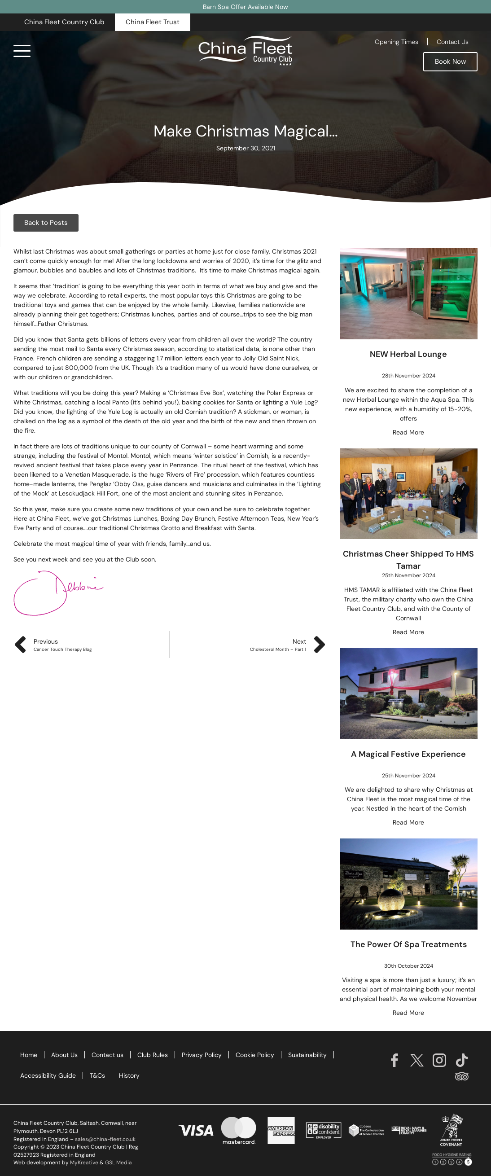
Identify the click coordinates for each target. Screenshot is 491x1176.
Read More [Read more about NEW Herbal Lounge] (408, 432)
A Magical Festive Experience (408, 754)
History (129, 1075)
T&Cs (97, 1075)
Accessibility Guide (48, 1075)
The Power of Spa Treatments (409, 944)
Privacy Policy (202, 1055)
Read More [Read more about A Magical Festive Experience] (408, 822)
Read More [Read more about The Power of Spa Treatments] (408, 1013)
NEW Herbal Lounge (408, 354)
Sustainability (307, 1055)
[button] (64, 22)
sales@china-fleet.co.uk (105, 1139)
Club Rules (152, 1055)
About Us (64, 1055)
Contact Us (453, 42)
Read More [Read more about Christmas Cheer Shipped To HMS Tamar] (408, 632)
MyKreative (84, 1162)
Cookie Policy (255, 1055)
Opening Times (396, 42)
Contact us (107, 1055)
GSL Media (118, 1162)
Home (28, 1055)
